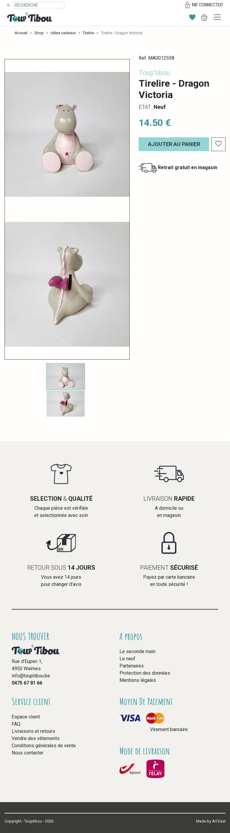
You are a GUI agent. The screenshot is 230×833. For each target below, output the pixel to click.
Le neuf (127, 658)
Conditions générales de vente (44, 745)
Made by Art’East (211, 821)
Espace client (26, 717)
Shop (39, 33)
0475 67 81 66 (27, 683)
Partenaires (131, 666)
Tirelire (88, 33)
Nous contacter (27, 753)
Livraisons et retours (33, 731)
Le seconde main (137, 651)
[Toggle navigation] (217, 17)
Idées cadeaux (63, 33)
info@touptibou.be (31, 676)
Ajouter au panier (174, 144)
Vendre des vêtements (36, 738)
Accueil (21, 33)
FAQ (16, 724)
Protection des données (144, 673)
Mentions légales (137, 680)
